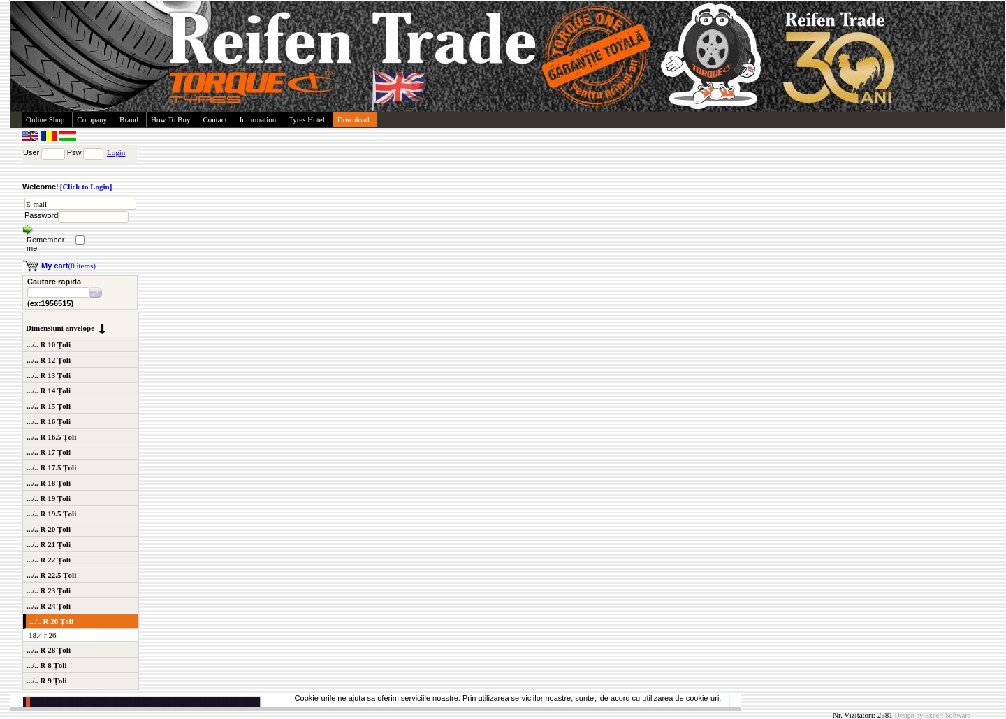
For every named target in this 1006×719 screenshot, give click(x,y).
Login (116, 152)
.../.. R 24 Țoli (49, 606)
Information (258, 119)
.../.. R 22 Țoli (49, 559)
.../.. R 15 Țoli (49, 406)
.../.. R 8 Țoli (46, 665)
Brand (128, 119)
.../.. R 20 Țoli (49, 529)
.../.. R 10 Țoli (49, 344)
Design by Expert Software (932, 715)
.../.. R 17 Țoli (49, 452)
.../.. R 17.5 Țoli (51, 467)
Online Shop (45, 119)
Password (41, 215)
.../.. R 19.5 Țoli (51, 513)
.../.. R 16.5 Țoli (51, 437)
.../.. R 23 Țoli (49, 590)
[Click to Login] (86, 186)
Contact (214, 119)
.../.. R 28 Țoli (49, 650)
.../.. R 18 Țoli (49, 483)
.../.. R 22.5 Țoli (51, 575)
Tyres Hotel (306, 119)
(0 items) (68, 265)
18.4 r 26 (42, 635)
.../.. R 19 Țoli (49, 498)
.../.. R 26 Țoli (51, 621)
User (31, 152)
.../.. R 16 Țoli (49, 421)
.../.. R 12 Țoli (49, 360)
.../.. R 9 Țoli (46, 680)
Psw (74, 152)
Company (92, 119)
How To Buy (170, 119)
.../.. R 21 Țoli (49, 544)
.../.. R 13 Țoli (49, 375)
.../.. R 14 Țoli (49, 390)
